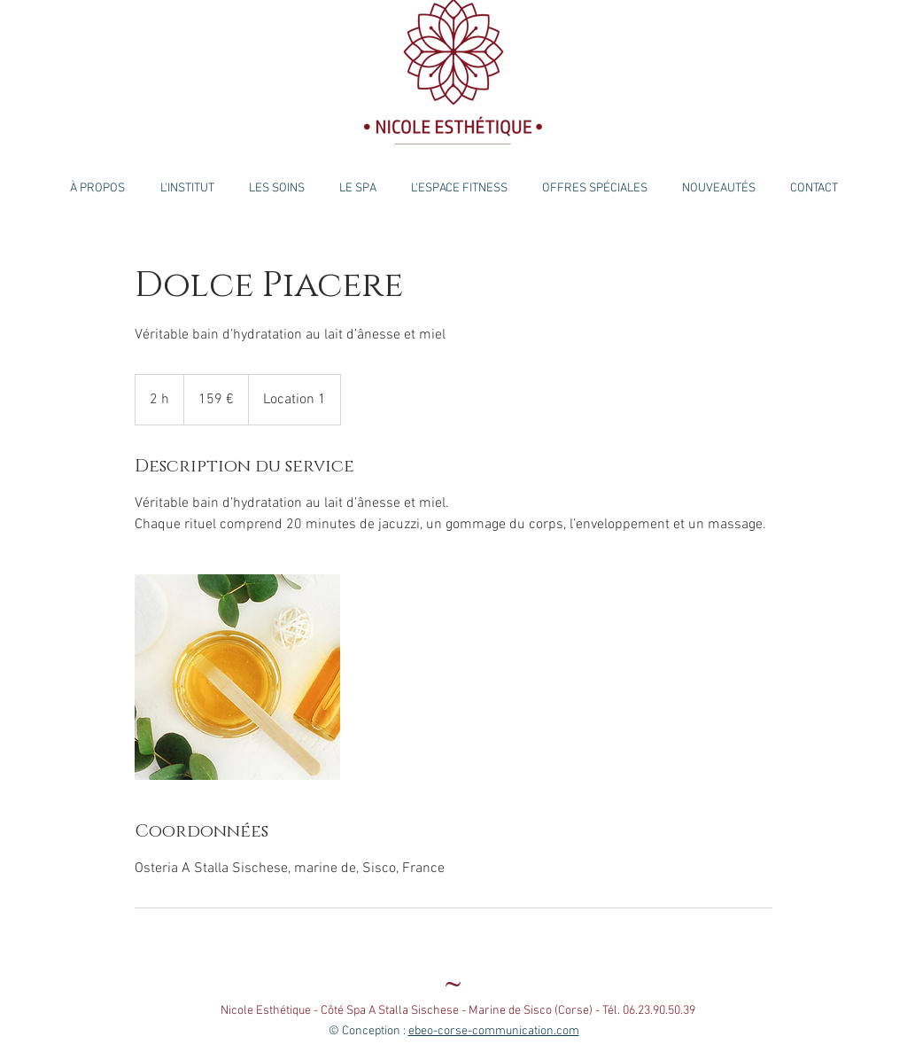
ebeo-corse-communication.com (493, 1031)
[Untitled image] (237, 677)
